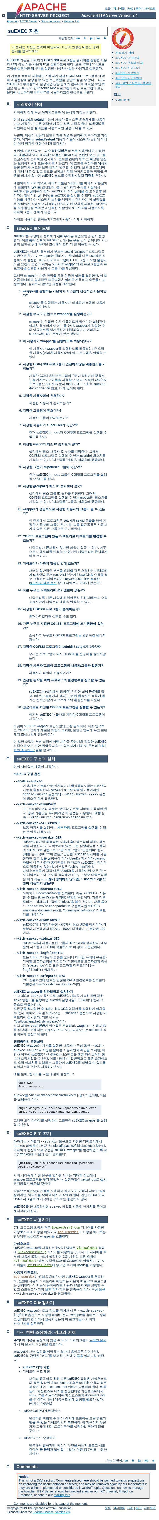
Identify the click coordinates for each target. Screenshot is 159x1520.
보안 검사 (52, 1289)
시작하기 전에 (124, 52)
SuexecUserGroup (65, 1227)
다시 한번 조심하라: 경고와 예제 (46, 1332)
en (78, 38)
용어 (139, 8)
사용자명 (63, 827)
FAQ (130, 8)
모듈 (108, 8)
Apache (12, 21)
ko (98, 38)
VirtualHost (87, 1248)
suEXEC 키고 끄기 (127, 67)
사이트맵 (150, 8)
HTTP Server (28, 21)
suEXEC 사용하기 (127, 73)
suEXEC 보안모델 (127, 57)
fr (85, 38)
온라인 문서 (97, 1340)
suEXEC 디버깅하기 (128, 78)
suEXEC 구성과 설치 (129, 62)
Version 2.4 (71, 21)
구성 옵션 (98, 1289)
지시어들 (119, 8)
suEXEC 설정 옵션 (43, 583)
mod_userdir (68, 1232)
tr (105, 38)
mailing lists (62, 1495)
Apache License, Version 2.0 (51, 1512)
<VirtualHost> (26, 1261)
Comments (122, 99)
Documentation (50, 21)
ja (91, 38)
